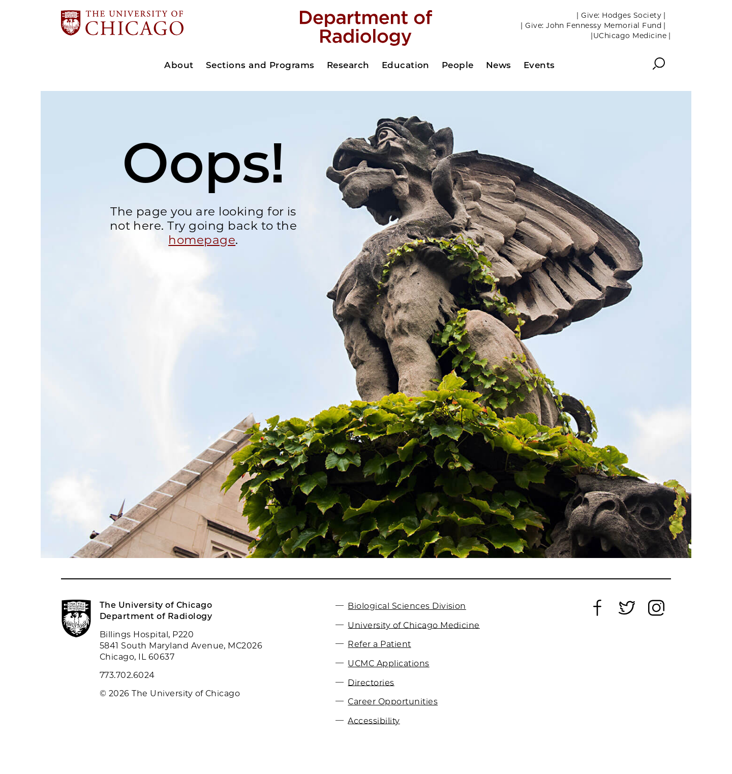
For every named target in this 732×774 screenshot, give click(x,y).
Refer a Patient (379, 644)
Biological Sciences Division (407, 606)
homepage (201, 240)
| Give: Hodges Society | (621, 15)
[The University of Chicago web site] (161, 24)
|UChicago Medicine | (631, 35)
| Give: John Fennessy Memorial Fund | (593, 25)
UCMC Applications (388, 663)
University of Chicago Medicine (413, 625)
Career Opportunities (393, 701)
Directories (371, 682)
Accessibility (374, 720)
